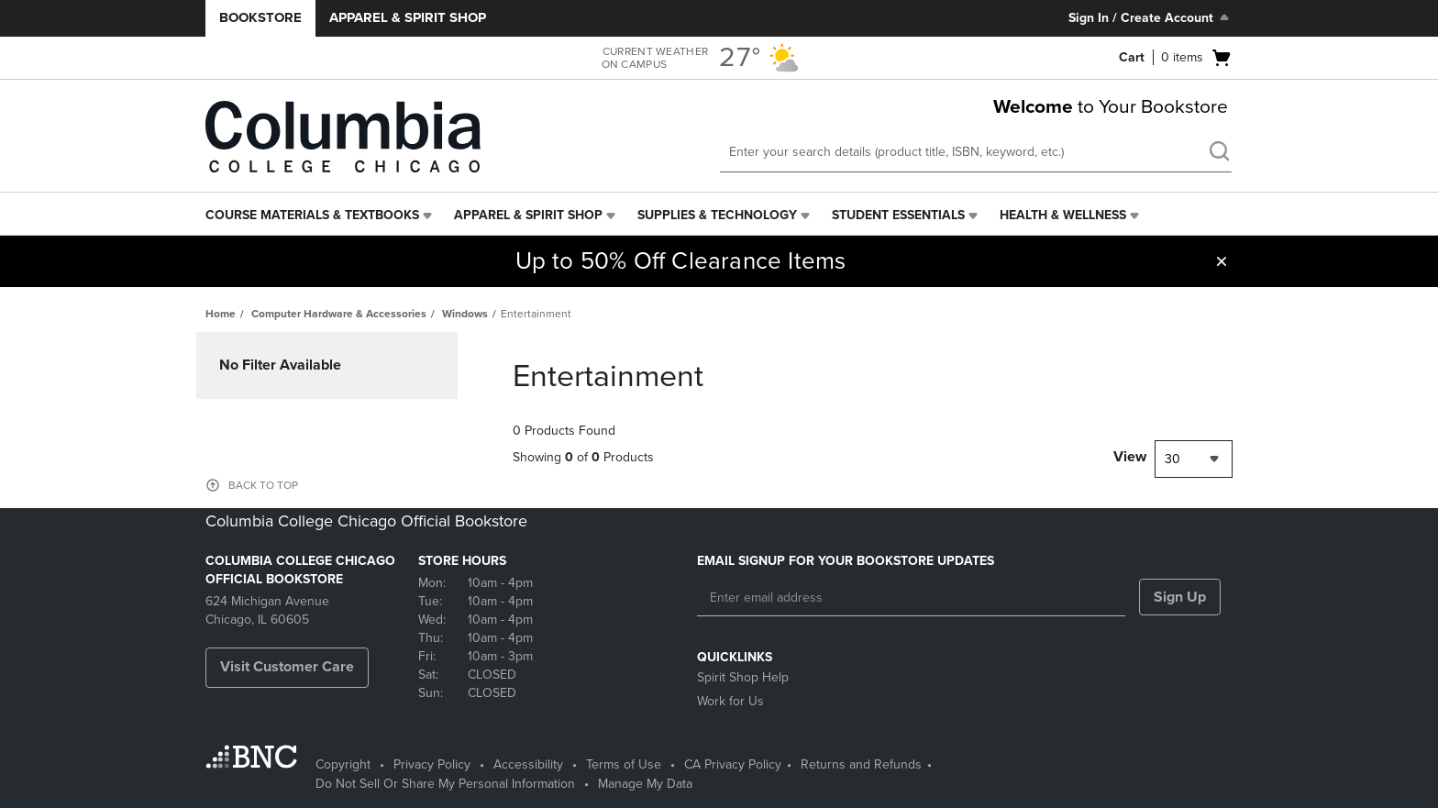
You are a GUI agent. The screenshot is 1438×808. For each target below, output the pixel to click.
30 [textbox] (1172, 459)
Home (220, 313)
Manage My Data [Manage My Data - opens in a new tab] (645, 783)
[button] (1221, 261)
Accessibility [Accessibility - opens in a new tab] (528, 764)
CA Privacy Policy (732, 764)
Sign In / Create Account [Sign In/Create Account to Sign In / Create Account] (1150, 17)
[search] (1219, 153)
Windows (465, 313)
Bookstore (260, 17)
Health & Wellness (1063, 215)
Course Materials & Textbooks (312, 215)
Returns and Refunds (861, 764)
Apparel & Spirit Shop (407, 17)
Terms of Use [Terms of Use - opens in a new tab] (623, 764)
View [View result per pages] (1129, 457)
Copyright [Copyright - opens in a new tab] (343, 764)
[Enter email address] (911, 598)
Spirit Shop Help (743, 677)
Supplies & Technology (717, 215)
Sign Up (1180, 597)
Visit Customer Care (287, 667)
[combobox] (1194, 459)
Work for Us (730, 701)
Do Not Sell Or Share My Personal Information (445, 783)
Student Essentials (898, 215)
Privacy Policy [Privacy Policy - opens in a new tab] (431, 764)
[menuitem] (320, 215)
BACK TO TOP (263, 485)
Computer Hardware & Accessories (338, 313)
